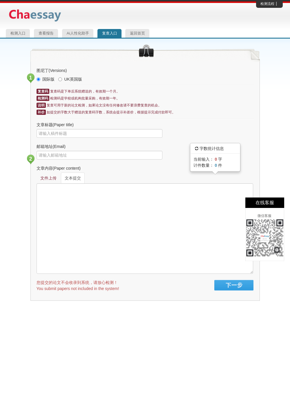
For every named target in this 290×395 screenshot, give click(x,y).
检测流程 (267, 4)
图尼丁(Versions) (52, 70)
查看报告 (46, 33)
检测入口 (18, 33)
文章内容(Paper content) (59, 168)
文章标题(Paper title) (55, 124)
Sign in (234, 285)
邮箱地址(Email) (51, 146)
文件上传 (48, 178)
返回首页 (137, 33)
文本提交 (73, 178)
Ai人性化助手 (78, 33)
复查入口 (109, 33)
